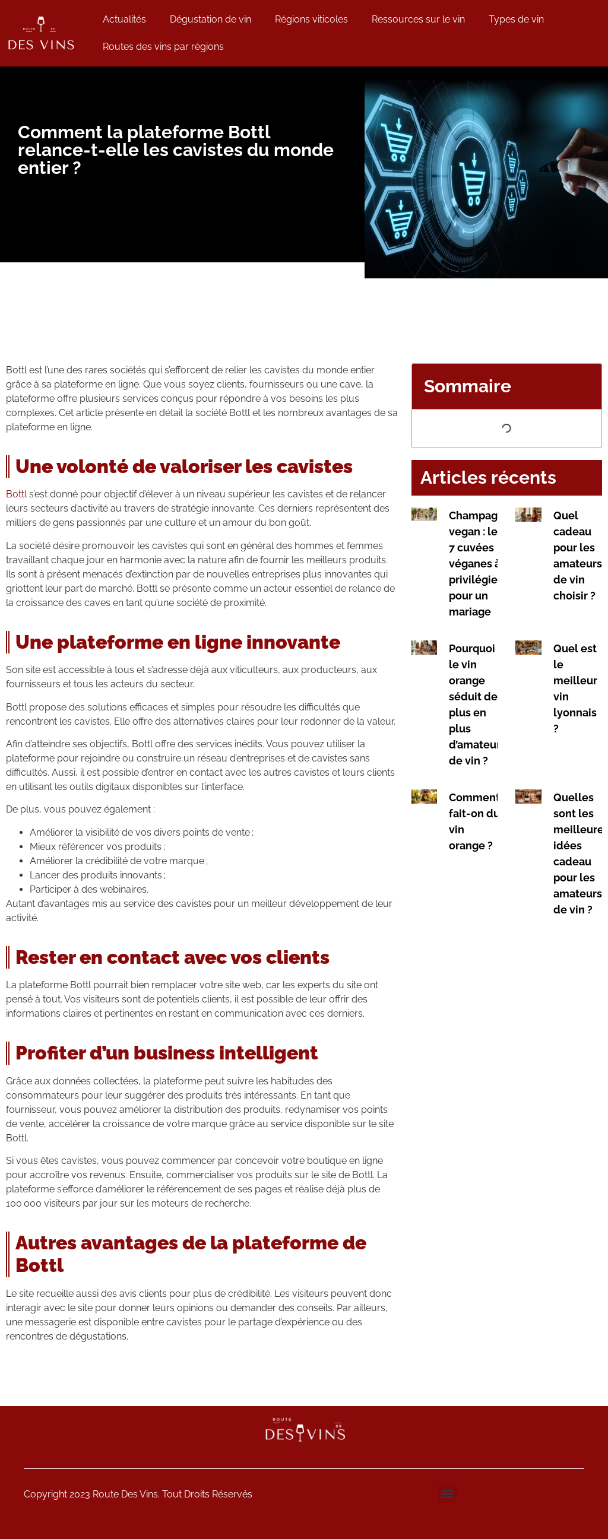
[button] (447, 1493)
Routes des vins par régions (163, 46)
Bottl (16, 494)
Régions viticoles (311, 19)
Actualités (124, 19)
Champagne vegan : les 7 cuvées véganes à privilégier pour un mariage (480, 563)
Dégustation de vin (210, 19)
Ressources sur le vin (418, 19)
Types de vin (516, 19)
